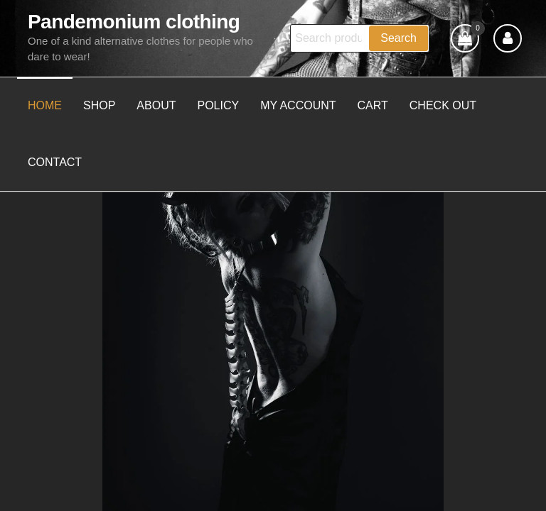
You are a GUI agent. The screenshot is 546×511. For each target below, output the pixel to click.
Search (398, 38)
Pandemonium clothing (134, 22)
